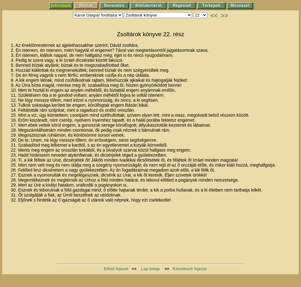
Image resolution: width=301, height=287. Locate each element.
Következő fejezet (190, 268)
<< (214, 15)
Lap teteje (150, 268)
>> (224, 15)
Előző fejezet (116, 268)
